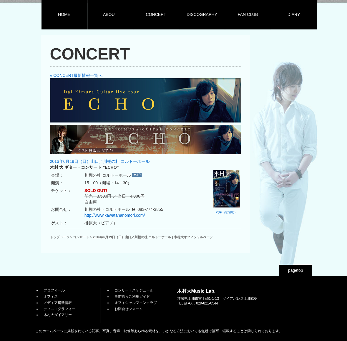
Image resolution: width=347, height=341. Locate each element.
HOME (64, 14)
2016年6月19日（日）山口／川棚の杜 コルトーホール (100, 161)
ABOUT (110, 14)
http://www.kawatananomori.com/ (114, 215)
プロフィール (54, 290)
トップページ (59, 237)
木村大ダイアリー (58, 315)
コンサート (81, 237)
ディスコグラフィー (59, 309)
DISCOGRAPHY (202, 14)
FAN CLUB (248, 14)
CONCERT (156, 14)
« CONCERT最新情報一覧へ (76, 75)
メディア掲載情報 (58, 303)
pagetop (295, 270)
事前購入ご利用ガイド (132, 296)
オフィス (51, 296)
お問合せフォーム (128, 309)
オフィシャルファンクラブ (135, 303)
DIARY (294, 14)
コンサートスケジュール (133, 290)
